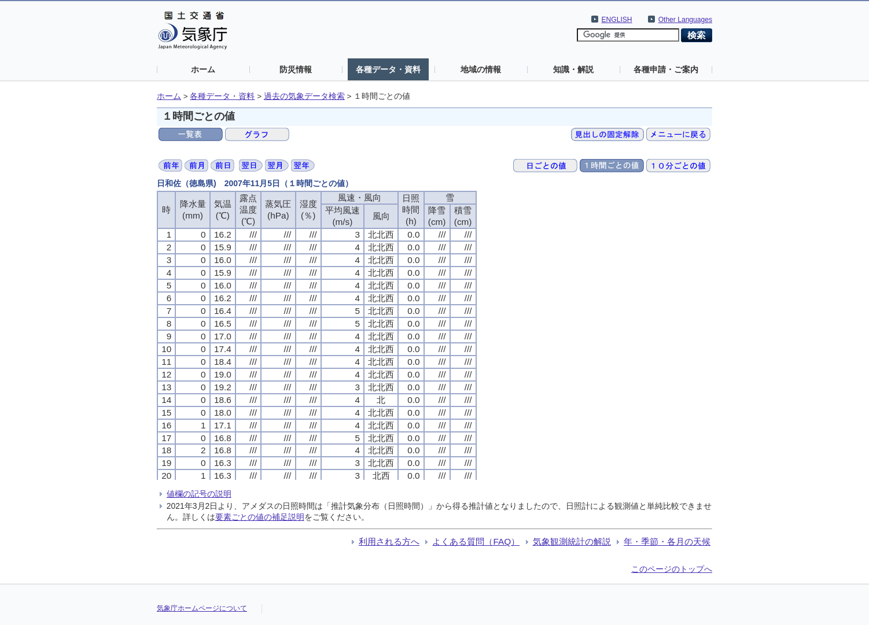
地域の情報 (481, 69)
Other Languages (685, 20)
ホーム (203, 69)
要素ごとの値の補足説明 (259, 517)
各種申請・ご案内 (666, 69)
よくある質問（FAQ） (476, 541)
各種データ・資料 (388, 69)
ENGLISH (617, 20)
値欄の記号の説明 (199, 493)
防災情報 (295, 69)
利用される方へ (389, 541)
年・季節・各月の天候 (667, 541)
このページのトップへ (671, 569)
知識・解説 (573, 69)
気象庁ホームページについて (202, 608)
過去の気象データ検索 (304, 96)
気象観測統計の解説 (572, 541)
